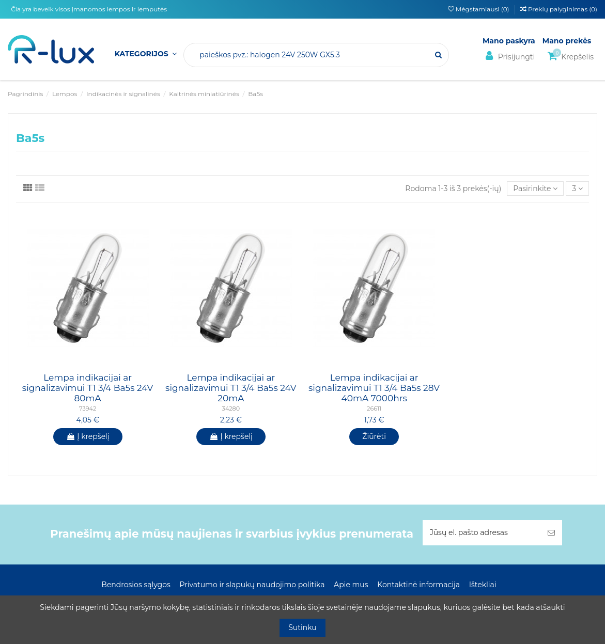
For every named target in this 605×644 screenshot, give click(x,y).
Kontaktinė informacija (418, 584)
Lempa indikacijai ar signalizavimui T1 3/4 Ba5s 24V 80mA (87, 388)
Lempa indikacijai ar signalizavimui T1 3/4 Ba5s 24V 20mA (231, 388)
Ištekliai (483, 584)
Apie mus (351, 584)
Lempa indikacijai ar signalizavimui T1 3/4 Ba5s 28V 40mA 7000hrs (374, 388)
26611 (374, 408)
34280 (231, 408)
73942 (87, 408)
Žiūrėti (374, 436)
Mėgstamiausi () (479, 9)
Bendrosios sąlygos (135, 584)
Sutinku (302, 627)
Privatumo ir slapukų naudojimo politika (251, 584)
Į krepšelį (88, 436)
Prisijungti (509, 56)
